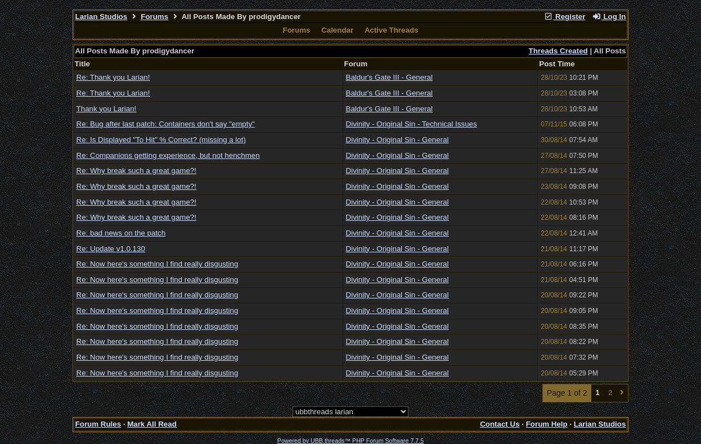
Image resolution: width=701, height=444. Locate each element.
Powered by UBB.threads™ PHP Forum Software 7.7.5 (350, 440)
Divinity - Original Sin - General (397, 139)
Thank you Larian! (107, 109)
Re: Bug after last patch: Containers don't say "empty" (166, 124)
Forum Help (547, 424)
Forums (154, 16)
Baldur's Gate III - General (389, 77)
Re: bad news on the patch (121, 233)
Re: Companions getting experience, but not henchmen (168, 155)
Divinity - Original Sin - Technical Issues (411, 124)
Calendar (337, 30)
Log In (609, 16)
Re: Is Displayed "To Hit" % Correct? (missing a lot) (161, 139)
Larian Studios (101, 16)
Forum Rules (98, 424)
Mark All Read (152, 424)
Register (565, 16)
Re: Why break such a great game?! (136, 170)
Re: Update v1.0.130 (111, 248)
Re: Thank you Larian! (113, 77)
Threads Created (558, 51)
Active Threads (392, 30)
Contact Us (499, 424)
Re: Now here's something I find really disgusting (158, 264)
